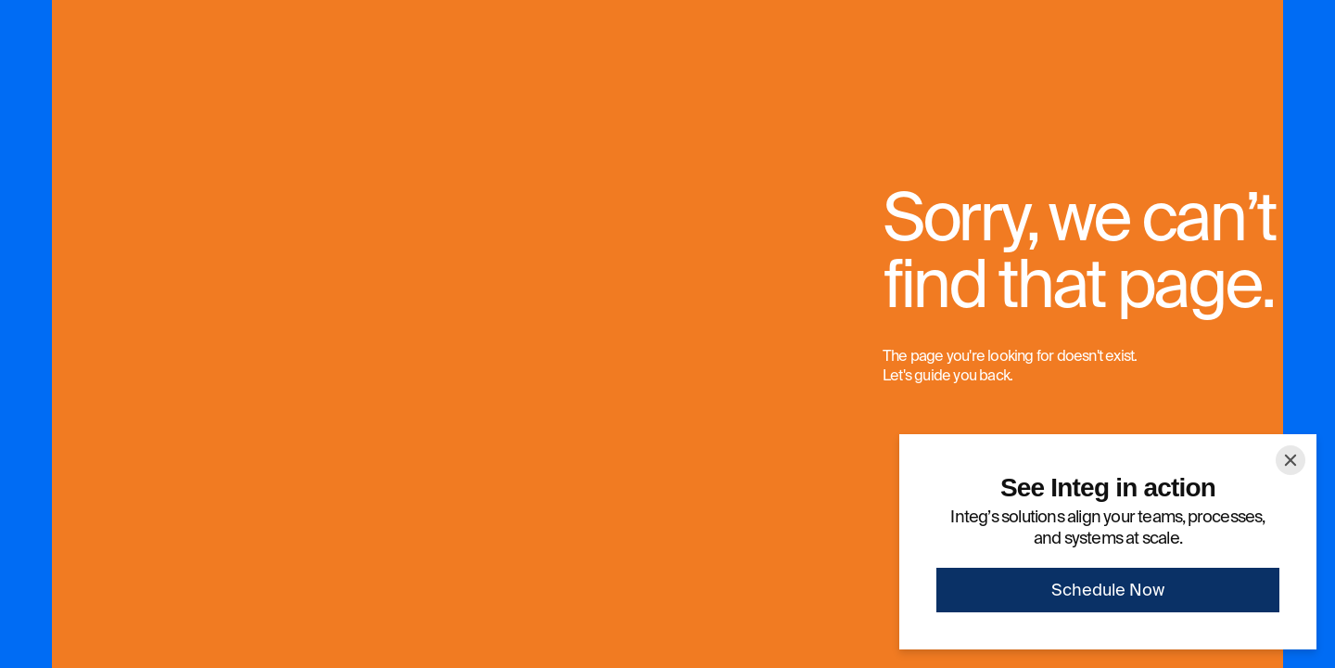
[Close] (1290, 460)
